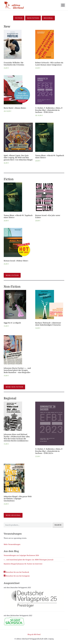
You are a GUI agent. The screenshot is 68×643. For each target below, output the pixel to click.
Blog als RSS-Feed (34, 634)
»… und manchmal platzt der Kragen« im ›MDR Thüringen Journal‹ (29, 560)
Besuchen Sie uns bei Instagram (17, 576)
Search (58, 525)
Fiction (18, 18)
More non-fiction (14, 387)
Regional (48, 18)
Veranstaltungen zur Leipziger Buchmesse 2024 (21, 555)
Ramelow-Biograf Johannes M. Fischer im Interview (23, 564)
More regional (13, 515)
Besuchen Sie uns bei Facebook (16, 572)
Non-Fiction (33, 18)
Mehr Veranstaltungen (12, 544)
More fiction (12, 275)
